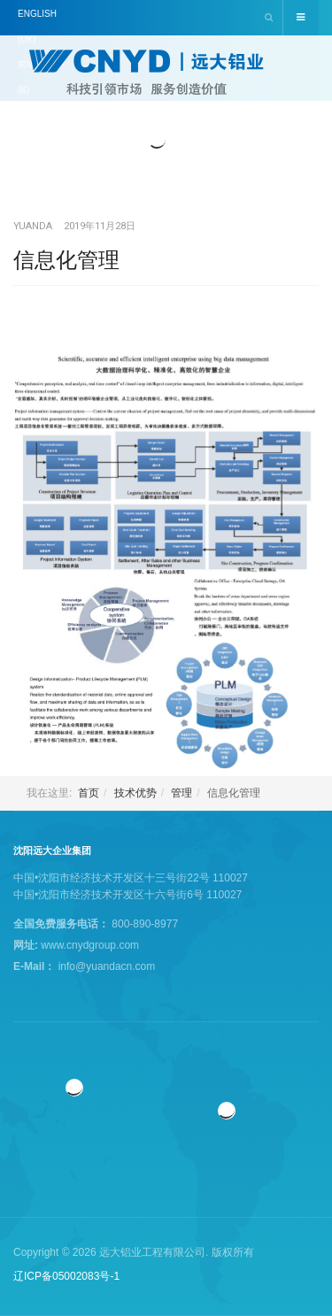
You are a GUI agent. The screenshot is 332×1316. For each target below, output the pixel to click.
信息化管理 (66, 260)
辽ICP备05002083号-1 (66, 1276)
